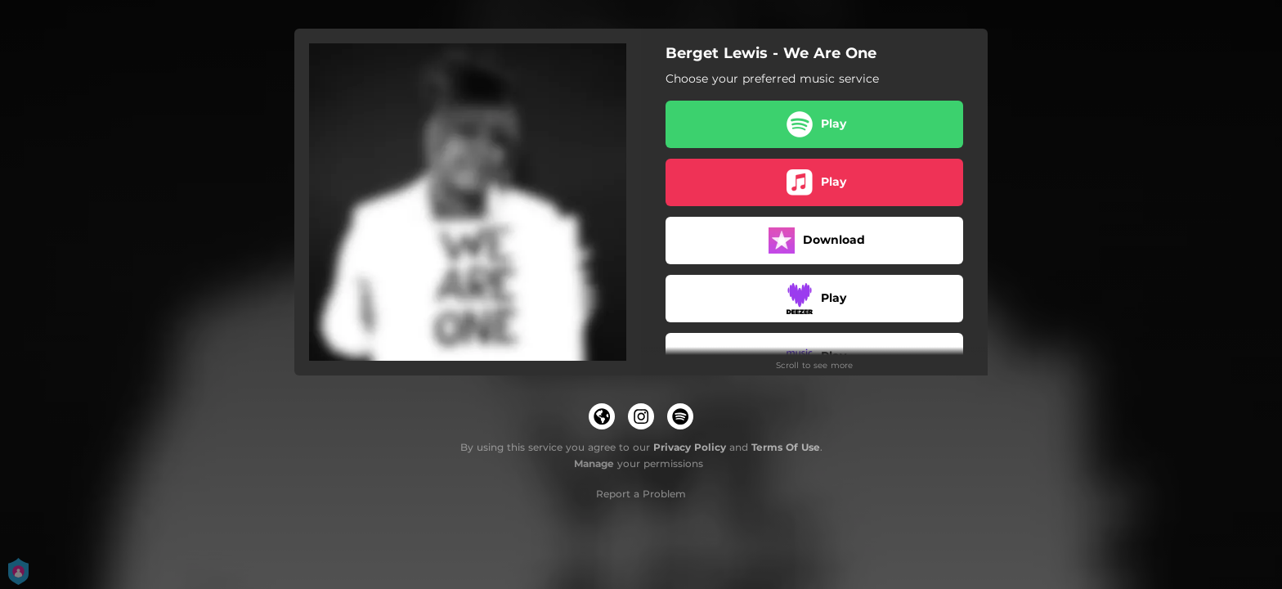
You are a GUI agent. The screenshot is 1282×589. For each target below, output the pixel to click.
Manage (594, 463)
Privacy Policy (689, 447)
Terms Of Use (785, 447)
